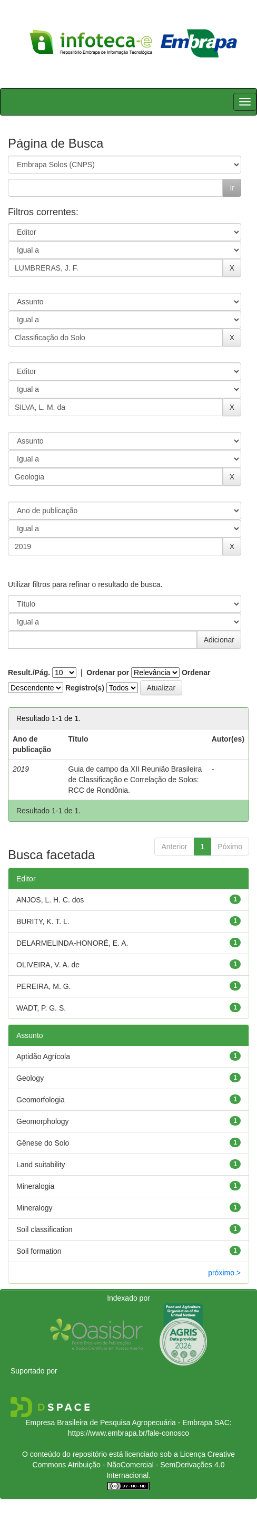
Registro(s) (84, 688)
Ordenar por (107, 672)
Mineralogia (35, 1186)
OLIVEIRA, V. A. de (48, 964)
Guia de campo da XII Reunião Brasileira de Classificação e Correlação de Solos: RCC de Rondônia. (135, 779)
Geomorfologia (40, 1099)
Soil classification (44, 1229)
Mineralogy (34, 1208)
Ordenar (196, 672)
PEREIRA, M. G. (43, 986)
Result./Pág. (29, 672)
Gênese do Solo (42, 1143)
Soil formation (39, 1251)
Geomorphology (42, 1121)
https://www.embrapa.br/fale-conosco (128, 1433)
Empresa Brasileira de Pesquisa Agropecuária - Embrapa (118, 1422)
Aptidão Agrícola (43, 1056)
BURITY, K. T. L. (43, 921)
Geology (30, 1078)
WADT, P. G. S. (41, 1008)
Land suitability (40, 1164)
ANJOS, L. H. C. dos (50, 900)
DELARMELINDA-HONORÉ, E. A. (72, 943)
